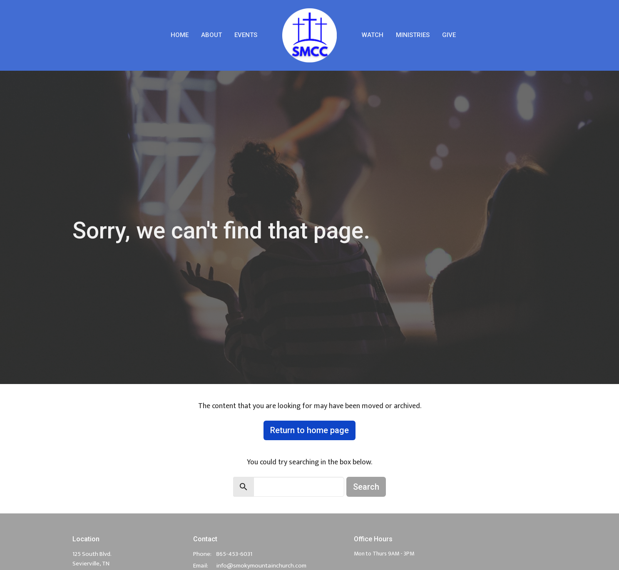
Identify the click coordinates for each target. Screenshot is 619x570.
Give (449, 35)
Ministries (413, 35)
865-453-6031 (234, 554)
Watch (372, 35)
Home (180, 35)
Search (366, 487)
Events (245, 35)
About (211, 35)
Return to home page (309, 430)
